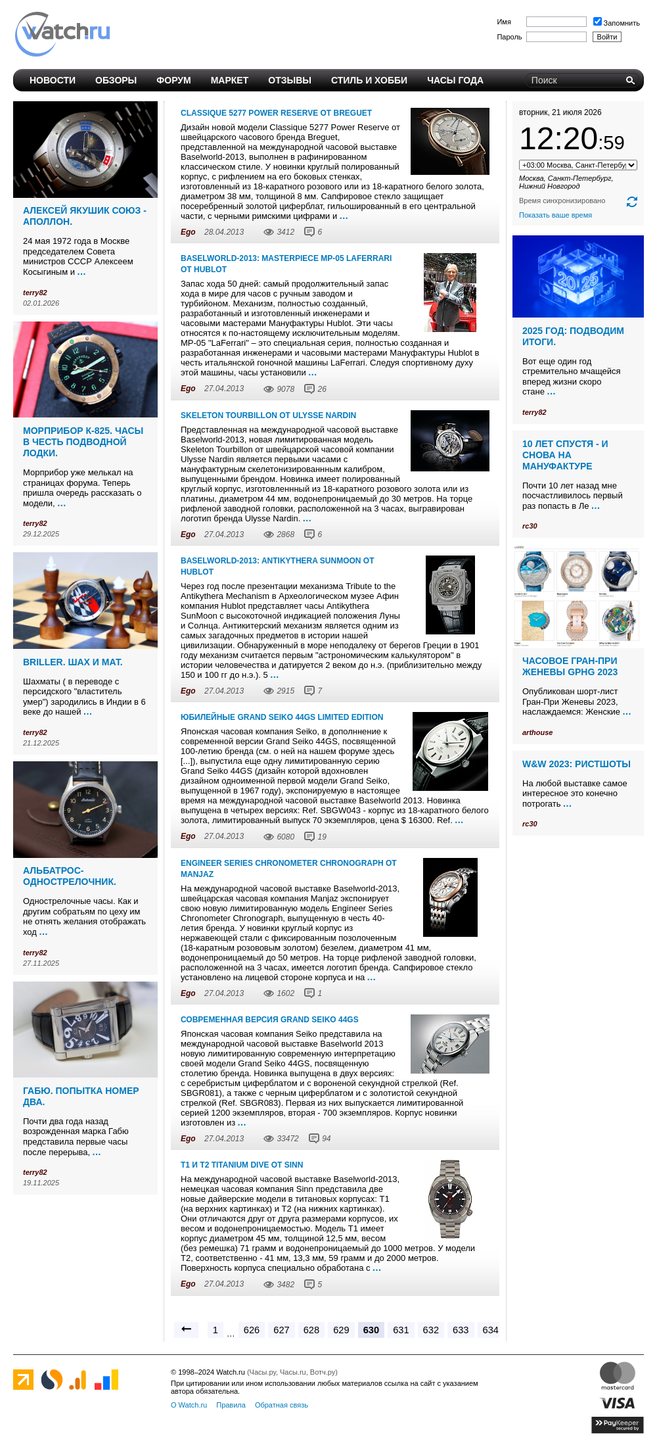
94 (326, 1138)
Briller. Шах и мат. (73, 662)
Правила (231, 1405)
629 (341, 1330)
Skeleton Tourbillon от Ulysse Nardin (268, 415)
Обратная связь (281, 1405)
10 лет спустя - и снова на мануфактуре (565, 455)
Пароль (509, 37)
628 (311, 1330)
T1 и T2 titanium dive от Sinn (242, 1165)
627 (281, 1330)
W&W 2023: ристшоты (576, 764)
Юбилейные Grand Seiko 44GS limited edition (282, 717)
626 (252, 1330)
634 (491, 1330)
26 (321, 389)
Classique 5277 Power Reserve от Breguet (276, 113)
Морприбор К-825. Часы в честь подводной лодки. (83, 441)
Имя (503, 22)
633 (460, 1330)
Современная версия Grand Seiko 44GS (270, 1019)
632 (431, 1330)
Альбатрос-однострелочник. (69, 876)
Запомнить (616, 23)
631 (401, 1330)
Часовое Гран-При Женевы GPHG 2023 (570, 666)
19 (321, 837)
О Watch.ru (189, 1405)
